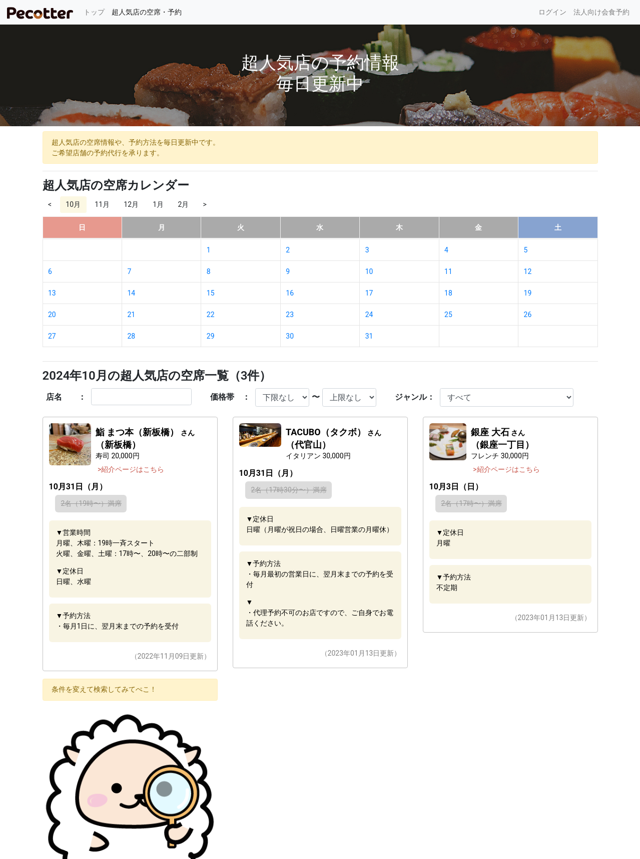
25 (448, 315)
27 (52, 336)
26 (528, 315)
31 (369, 336)
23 (290, 315)
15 (211, 293)
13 (52, 293)
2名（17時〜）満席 (471, 503)
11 (448, 271)
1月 (158, 204)
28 (131, 336)
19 (528, 293)
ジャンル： (415, 397)
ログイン (552, 12)
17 (369, 293)
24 (369, 315)
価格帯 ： (230, 397)
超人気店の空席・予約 (147, 12)
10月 (73, 204)
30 (290, 336)
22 (211, 315)
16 (290, 293)
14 (131, 293)
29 (211, 336)
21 (131, 315)
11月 (102, 204)
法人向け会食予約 (601, 12)
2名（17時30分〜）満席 (289, 490)
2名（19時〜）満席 (91, 503)
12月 (131, 204)
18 (448, 293)
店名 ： (66, 397)
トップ (96, 11)
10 (369, 271)
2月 (183, 204)
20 (52, 315)
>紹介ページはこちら (131, 469)
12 (528, 271)
